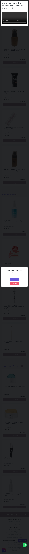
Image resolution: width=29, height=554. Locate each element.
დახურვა (14, 283)
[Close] (27, 5)
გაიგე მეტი (14, 279)
